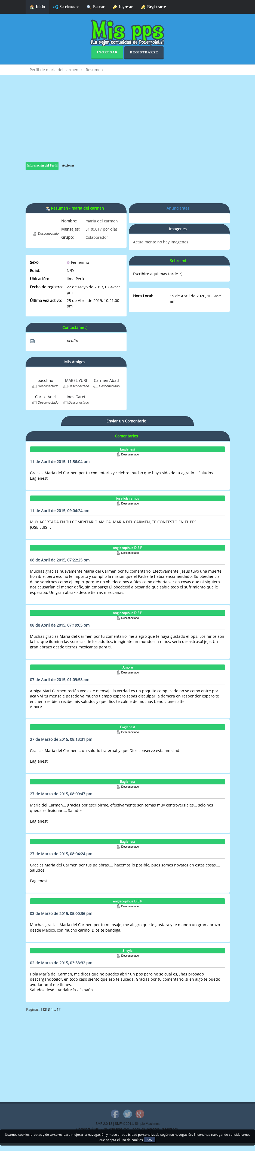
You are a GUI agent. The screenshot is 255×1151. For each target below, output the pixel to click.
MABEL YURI (76, 380)
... (55, 1009)
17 (58, 1009)
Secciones (66, 7)
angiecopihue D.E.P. (127, 547)
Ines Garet (76, 396)
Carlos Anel (45, 396)
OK (150, 1139)
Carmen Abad (106, 380)
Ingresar (123, 7)
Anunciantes (178, 208)
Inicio (37, 7)
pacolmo (45, 380)
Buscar (96, 7)
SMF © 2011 (124, 1124)
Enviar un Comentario (126, 421)
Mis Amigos (74, 361)
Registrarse (153, 7)
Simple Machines (147, 1124)
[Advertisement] (128, 124)
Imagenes (178, 228)
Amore (127, 667)
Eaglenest (127, 449)
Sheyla (127, 950)
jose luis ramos (127, 498)
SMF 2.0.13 (104, 1124)
